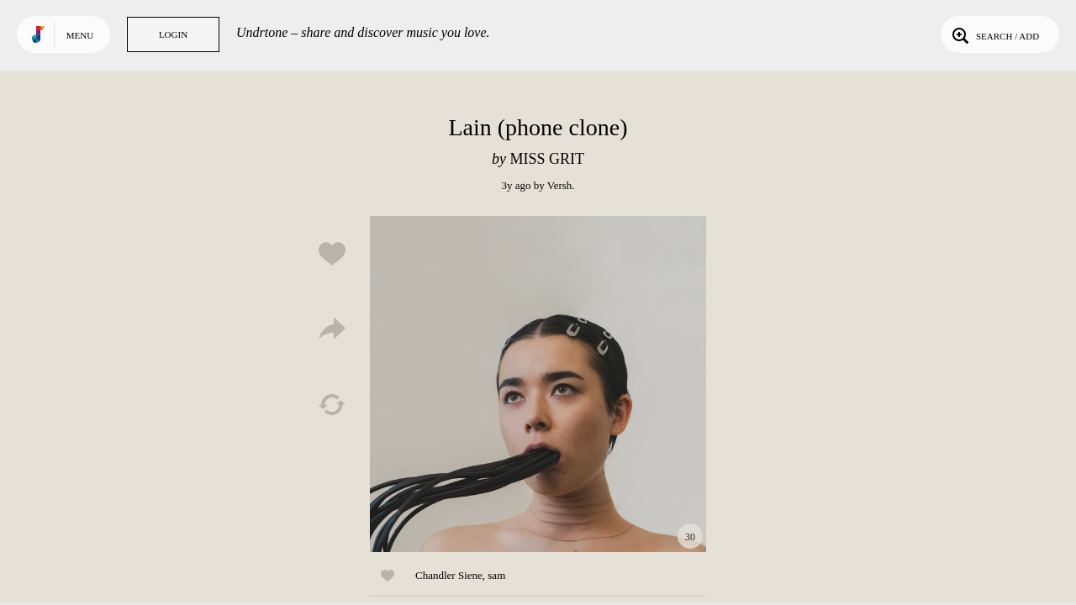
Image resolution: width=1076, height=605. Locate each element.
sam (496, 575)
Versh (559, 185)
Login (173, 34)
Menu (79, 35)
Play (538, 384)
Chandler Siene (449, 575)
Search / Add (994, 34)
